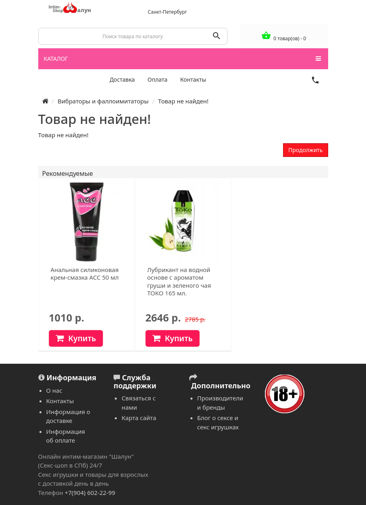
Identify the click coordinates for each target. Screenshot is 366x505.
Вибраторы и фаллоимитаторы (103, 101)
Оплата (157, 79)
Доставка (122, 79)
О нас (54, 390)
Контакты (193, 79)
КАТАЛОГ (182, 59)
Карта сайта (139, 418)
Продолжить (305, 150)
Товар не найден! (183, 101)
